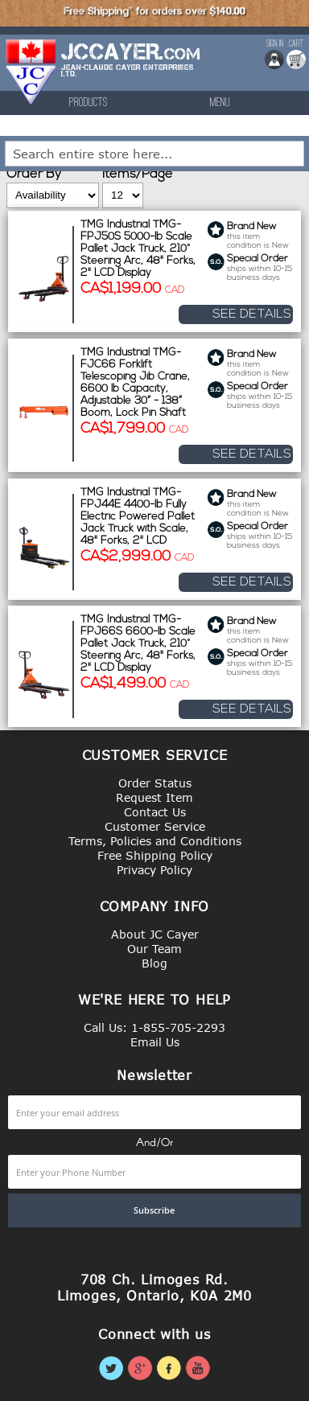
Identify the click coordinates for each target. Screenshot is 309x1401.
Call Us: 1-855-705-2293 (154, 1027)
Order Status (155, 783)
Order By (33, 174)
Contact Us (155, 812)
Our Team (154, 948)
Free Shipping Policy (154, 855)
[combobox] (154, 153)
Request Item (154, 797)
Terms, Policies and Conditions (154, 841)
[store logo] (31, 72)
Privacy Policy (154, 870)
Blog (154, 963)
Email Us (154, 1042)
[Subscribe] (154, 1210)
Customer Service (155, 826)
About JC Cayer (155, 934)
